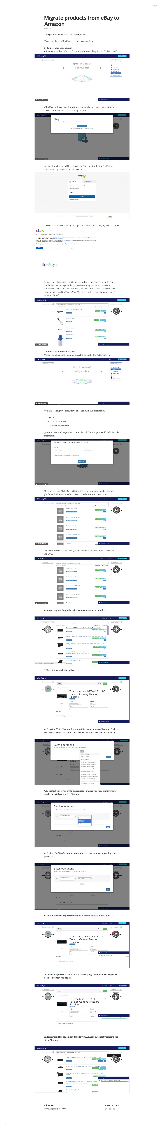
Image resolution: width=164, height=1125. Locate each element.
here (83, 34)
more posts (52, 1109)
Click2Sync (49, 1105)
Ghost (160, 1123)
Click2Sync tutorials (7, 1123)
